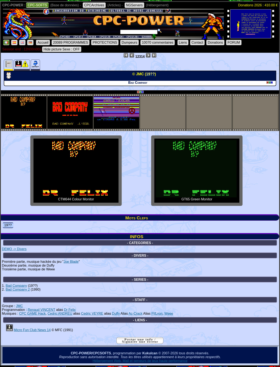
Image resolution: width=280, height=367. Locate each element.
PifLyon (157, 313)
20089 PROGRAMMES (70, 42)
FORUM (234, 42)
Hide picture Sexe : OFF (62, 49)
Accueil (42, 42)
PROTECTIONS (105, 42)
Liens (183, 42)
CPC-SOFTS (37, 5)
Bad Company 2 (18, 289)
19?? (8, 225)
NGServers (134, 5)
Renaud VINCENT (41, 310)
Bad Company (16, 285)
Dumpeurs (129, 42)
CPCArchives (94, 5)
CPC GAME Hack (32, 313)
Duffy (116, 313)
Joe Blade (71, 261)
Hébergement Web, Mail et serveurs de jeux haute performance (140, 361)
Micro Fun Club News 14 (32, 330)
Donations (215, 42)
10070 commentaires (157, 42)
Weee (168, 313)
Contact (197, 42)
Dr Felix (70, 310)
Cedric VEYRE (92, 313)
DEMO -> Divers (14, 249)
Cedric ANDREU (60, 313)
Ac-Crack (136, 313)
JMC (19, 306)
